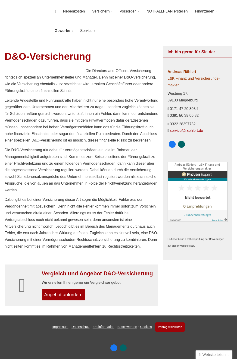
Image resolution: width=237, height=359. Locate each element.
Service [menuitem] (84, 29)
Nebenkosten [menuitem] (71, 11)
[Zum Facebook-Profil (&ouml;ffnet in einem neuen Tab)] (172, 142)
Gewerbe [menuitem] (61, 29)
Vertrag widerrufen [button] (170, 327)
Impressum (59, 327)
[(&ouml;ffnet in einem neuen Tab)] (198, 219)
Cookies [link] (145, 327)
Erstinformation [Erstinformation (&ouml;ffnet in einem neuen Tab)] (102, 327)
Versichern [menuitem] (97, 11)
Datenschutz (79, 327)
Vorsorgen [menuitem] (122, 11)
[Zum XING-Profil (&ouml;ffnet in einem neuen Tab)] (181, 142)
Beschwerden (126, 327)
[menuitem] (54, 10)
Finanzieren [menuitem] (195, 11)
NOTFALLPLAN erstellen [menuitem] (159, 11)
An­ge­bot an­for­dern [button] (67, 293)
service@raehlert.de (186, 129)
